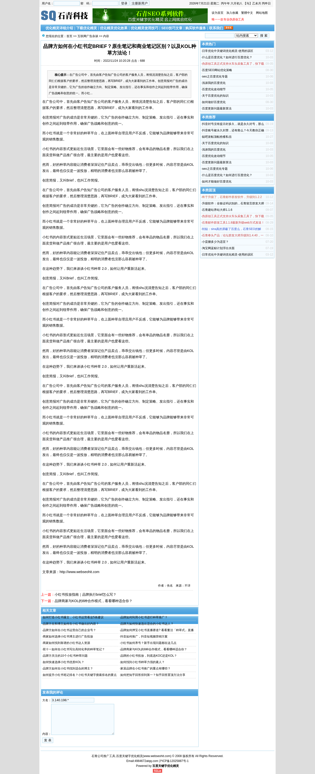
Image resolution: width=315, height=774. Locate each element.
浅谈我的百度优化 (214, 83)
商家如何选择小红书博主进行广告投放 (68, 636)
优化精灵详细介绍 (59, 28)
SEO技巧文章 (171, 28)
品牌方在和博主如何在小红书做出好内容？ (71, 623)
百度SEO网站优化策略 (217, 70)
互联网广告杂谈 (88, 36)
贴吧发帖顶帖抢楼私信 (217, 136)
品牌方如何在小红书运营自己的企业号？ (69, 630)
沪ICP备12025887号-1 (174, 761)
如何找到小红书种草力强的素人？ (142, 662)
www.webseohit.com (157, 756)
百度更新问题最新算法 (217, 108)
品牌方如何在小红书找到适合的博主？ (68, 668)
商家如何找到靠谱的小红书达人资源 (66, 643)
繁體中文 (247, 13)
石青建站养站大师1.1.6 (217, 210)
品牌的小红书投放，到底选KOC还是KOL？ (148, 655)
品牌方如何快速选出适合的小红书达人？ (146, 623)
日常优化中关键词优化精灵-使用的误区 (227, 51)
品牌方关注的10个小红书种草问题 (65, 655)
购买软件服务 (195, 28)
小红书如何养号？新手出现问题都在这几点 (148, 643)
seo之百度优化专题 (214, 76)
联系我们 (216, 28)
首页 (69, 36)
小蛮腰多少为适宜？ (215, 241)
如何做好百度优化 (214, 102)
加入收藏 (232, 13)
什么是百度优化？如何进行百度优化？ (227, 57)
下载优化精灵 (86, 28)
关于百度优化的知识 (215, 95)
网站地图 (262, 13)
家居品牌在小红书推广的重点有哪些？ (145, 668)
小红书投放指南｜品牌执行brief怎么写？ (85, 594)
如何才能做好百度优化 (217, 181)
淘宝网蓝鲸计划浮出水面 (218, 248)
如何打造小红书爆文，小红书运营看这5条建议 (73, 617)
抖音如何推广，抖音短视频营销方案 (144, 636)
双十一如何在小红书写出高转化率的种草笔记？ (74, 649)
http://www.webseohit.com (79, 572)
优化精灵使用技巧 (144, 28)
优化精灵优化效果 (113, 28)
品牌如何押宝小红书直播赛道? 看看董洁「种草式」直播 (157, 630)
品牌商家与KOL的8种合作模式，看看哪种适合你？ (93, 601)
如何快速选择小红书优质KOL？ (63, 662)
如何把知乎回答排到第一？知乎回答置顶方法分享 (152, 675)
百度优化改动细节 (214, 89)
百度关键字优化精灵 (165, 766)
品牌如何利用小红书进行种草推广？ (144, 617)
